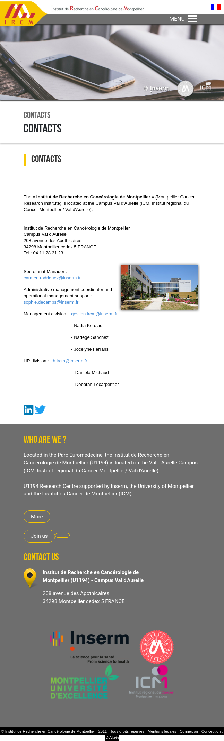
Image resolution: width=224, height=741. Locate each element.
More (37, 516)
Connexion (189, 731)
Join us (39, 536)
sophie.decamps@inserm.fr (51, 302)
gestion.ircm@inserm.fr (94, 313)
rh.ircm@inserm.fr (69, 360)
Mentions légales (162, 731)
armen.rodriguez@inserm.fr (53, 277)
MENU (177, 19)
